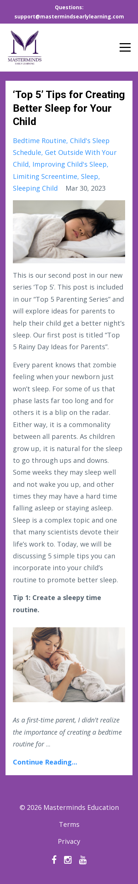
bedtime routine (39, 140)
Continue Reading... (45, 762)
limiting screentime (45, 176)
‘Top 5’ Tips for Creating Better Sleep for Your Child (69, 108)
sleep (89, 176)
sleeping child (35, 188)
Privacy (69, 841)
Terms (69, 824)
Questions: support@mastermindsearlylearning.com (69, 12)
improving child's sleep (69, 164)
